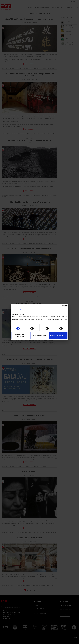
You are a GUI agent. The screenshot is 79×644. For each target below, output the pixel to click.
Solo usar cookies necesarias (20, 335)
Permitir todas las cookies (58, 335)
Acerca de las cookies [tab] (59, 309)
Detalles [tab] (39, 309)
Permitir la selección (39, 335)
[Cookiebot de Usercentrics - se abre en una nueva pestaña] (61, 306)
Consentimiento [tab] (20, 309)
